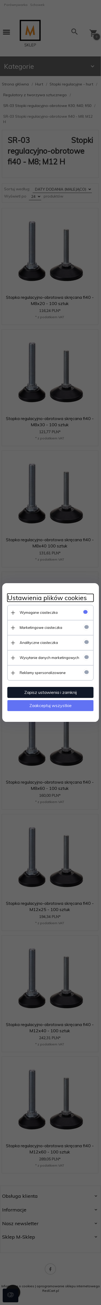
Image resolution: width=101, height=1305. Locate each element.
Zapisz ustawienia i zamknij (50, 692)
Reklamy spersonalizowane (43, 673)
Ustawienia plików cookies (47, 598)
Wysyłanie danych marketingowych (49, 657)
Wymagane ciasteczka (39, 612)
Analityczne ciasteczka (39, 642)
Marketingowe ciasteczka (41, 627)
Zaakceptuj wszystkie (50, 705)
